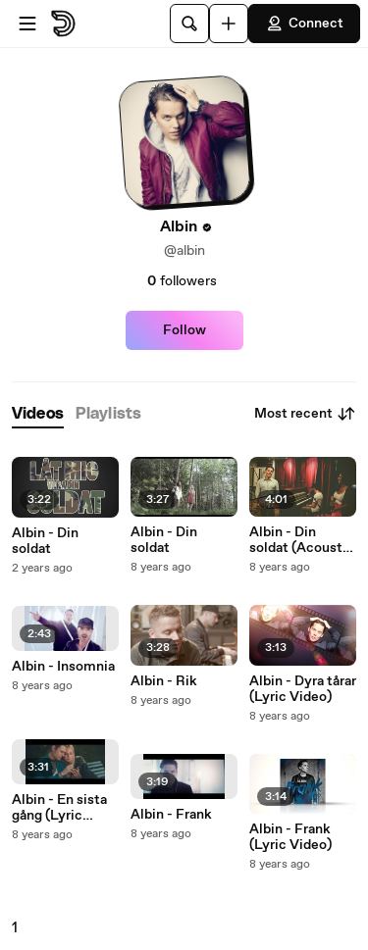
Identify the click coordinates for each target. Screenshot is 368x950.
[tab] (38, 414)
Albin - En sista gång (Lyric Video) (59, 808)
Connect (304, 23)
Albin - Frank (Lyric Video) (290, 837)
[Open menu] (27, 23)
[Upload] (228, 23)
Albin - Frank (171, 815)
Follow (184, 330)
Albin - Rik (164, 681)
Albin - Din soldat (45, 541)
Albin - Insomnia (63, 667)
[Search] (189, 23)
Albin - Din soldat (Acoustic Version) (301, 540)
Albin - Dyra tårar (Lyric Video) (302, 689)
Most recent (305, 414)
